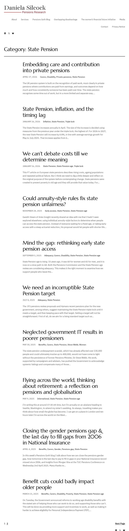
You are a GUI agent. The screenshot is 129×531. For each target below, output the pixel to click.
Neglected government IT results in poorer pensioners (63, 335)
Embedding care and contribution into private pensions (61, 67)
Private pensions (63, 77)
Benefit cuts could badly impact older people (58, 484)
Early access (50, 211)
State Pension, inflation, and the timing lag (58, 112)
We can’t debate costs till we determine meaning (55, 157)
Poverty (69, 494)
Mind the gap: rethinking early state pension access (64, 246)
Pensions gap (68, 449)
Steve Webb (73, 344)
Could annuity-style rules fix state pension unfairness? (60, 201)
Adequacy (48, 255)
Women (82, 344)
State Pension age (65, 166)
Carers (43, 77)
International (43, 398)
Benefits (42, 344)
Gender (57, 449)
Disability (51, 77)
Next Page (120, 523)
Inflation (47, 121)
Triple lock (69, 121)
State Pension (78, 77)
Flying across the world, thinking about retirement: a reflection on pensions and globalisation (60, 386)
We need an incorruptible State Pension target (58, 290)
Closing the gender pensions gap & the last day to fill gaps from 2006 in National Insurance (62, 437)
